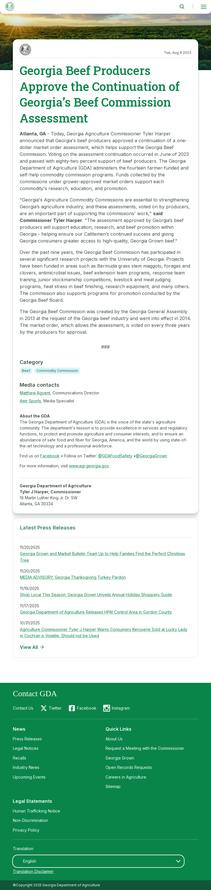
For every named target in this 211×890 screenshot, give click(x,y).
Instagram (121, 708)
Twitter (55, 708)
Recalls (19, 757)
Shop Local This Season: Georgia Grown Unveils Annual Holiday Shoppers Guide (96, 594)
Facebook (50, 455)
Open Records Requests (128, 767)
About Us (114, 738)
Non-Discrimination (30, 820)
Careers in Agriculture (125, 777)
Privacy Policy (26, 830)
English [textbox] (29, 861)
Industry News (26, 767)
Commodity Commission (57, 370)
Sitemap (113, 786)
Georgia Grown (119, 757)
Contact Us (23, 708)
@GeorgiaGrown (151, 455)
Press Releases (27, 738)
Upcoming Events (29, 777)
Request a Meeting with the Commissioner (144, 748)
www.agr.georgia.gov (89, 465)
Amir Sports (30, 400)
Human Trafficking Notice (36, 810)
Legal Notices (25, 748)
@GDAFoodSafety (115, 455)
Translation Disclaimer (33, 871)
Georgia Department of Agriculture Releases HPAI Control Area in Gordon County (96, 612)
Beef (26, 370)
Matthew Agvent (35, 392)
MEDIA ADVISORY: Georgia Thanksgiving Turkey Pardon (73, 577)
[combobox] (98, 861)
